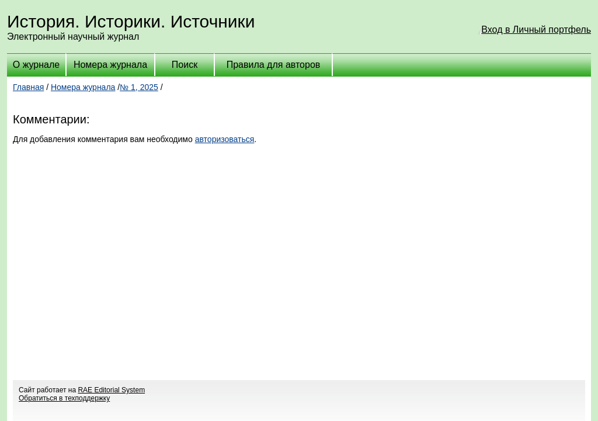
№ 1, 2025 (139, 87)
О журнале (36, 65)
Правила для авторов (274, 65)
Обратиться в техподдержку (64, 398)
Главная (28, 87)
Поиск (184, 65)
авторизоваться (225, 139)
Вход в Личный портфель (536, 29)
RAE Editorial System (111, 390)
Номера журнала (110, 65)
